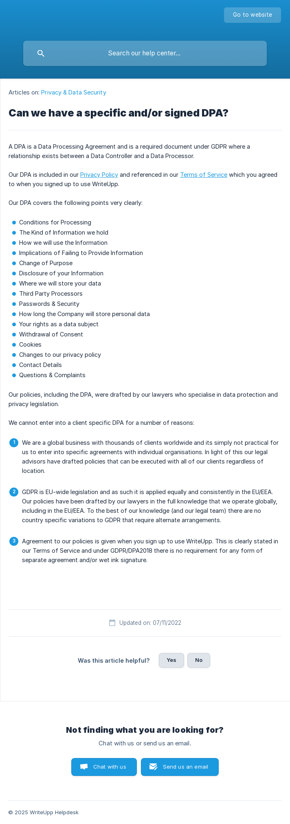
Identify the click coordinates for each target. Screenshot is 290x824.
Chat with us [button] (109, 766)
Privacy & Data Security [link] (73, 92)
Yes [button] (171, 660)
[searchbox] (145, 53)
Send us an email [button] (185, 766)
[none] (252, 15)
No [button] (198, 660)
